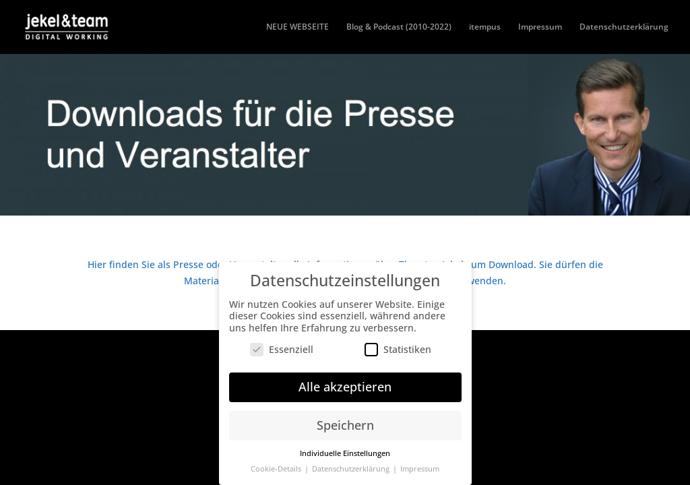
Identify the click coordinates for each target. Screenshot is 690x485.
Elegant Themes (164, 348)
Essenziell (281, 346)
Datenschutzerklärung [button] (351, 465)
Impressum (540, 27)
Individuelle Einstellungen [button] (345, 450)
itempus (485, 27)
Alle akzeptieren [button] (345, 383)
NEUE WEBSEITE (297, 27)
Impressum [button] (419, 465)
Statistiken (398, 346)
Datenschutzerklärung (623, 27)
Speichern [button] (345, 422)
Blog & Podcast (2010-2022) (398, 27)
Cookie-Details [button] (277, 465)
